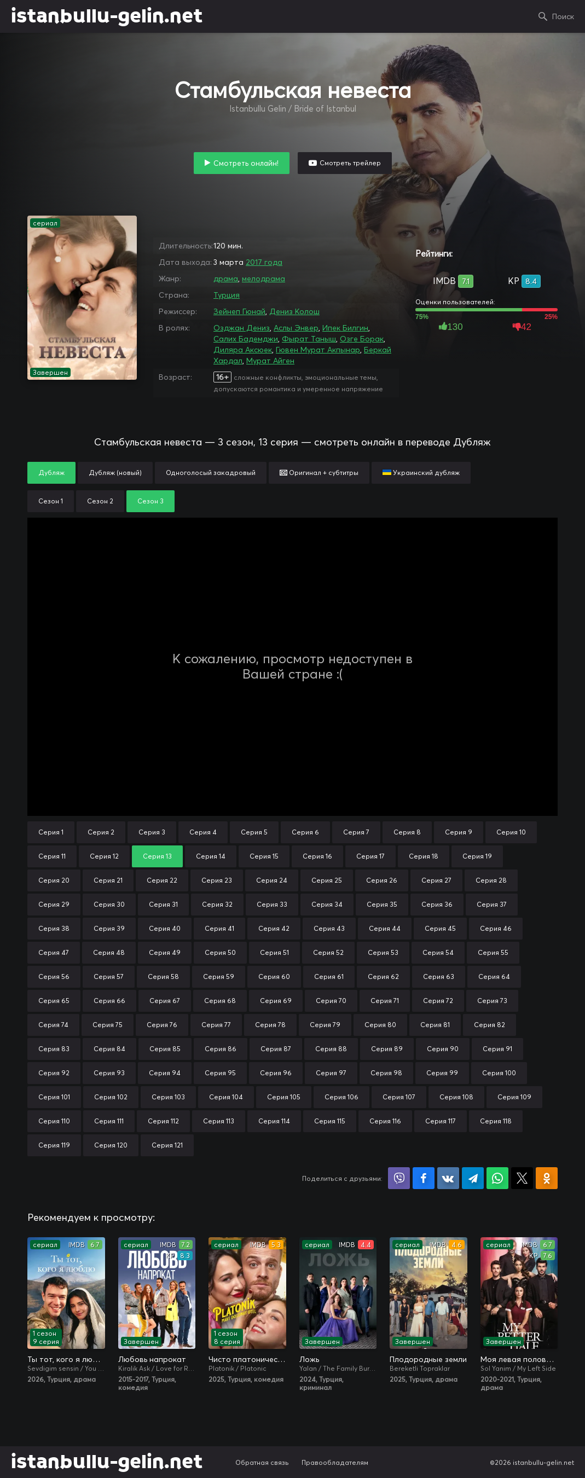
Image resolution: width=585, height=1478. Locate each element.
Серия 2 (101, 832)
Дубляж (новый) (115, 472)
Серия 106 (341, 1097)
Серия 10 (511, 832)
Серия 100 (499, 1073)
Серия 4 (203, 832)
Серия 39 (109, 928)
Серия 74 (53, 1025)
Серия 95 (220, 1073)
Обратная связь (262, 1462)
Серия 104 (226, 1097)
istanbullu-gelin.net (106, 16)
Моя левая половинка (519, 1359)
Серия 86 (220, 1049)
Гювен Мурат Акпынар (318, 350)
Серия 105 (283, 1097)
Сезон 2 (100, 501)
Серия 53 (383, 952)
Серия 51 (274, 952)
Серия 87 (275, 1049)
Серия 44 (385, 928)
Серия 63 (438, 976)
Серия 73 (492, 1000)
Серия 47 (53, 952)
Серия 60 (274, 976)
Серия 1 (50, 832)
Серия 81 (435, 1025)
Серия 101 (54, 1097)
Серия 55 (493, 952)
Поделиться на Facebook (424, 1178)
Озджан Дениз (241, 328)
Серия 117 (440, 1121)
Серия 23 (216, 880)
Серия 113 (218, 1121)
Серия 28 (491, 880)
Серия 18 (423, 856)
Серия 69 (276, 1000)
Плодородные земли (428, 1359)
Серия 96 (276, 1073)
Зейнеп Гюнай (239, 311)
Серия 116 (385, 1121)
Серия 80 (380, 1025)
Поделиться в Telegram (473, 1178)
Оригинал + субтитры (319, 472)
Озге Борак (362, 339)
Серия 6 (305, 832)
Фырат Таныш (309, 339)
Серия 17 (370, 856)
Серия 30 (109, 904)
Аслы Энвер (296, 328)
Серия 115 (329, 1121)
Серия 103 (168, 1097)
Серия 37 (492, 904)
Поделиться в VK (448, 1178)
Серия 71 (384, 1000)
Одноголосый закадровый (211, 472)
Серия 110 (54, 1121)
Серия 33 (272, 904)
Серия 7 (356, 832)
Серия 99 (442, 1073)
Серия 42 (273, 928)
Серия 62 (383, 976)
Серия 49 (165, 952)
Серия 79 (325, 1025)
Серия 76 (162, 1025)
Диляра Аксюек (242, 350)
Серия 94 (165, 1073)
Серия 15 (264, 856)
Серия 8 (407, 832)
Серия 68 (220, 1000)
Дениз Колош (294, 311)
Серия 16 (317, 856)
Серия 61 (329, 976)
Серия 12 (104, 856)
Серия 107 (399, 1097)
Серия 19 (477, 856)
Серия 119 (54, 1145)
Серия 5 (254, 832)
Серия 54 (438, 952)
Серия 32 (217, 904)
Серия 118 (496, 1121)
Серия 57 (109, 976)
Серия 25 (326, 880)
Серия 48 (109, 952)
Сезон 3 (150, 501)
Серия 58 (163, 976)
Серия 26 (381, 880)
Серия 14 (210, 856)
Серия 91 (497, 1049)
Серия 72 (438, 1000)
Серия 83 (53, 1049)
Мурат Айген (270, 361)
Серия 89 (387, 1049)
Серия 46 (496, 928)
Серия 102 (111, 1097)
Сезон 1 (50, 501)
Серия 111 (109, 1121)
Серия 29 (53, 904)
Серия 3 (151, 832)
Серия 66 (109, 1000)
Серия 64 (494, 976)
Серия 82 (489, 1025)
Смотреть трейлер (350, 163)
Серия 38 (53, 928)
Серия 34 (327, 904)
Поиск (563, 16)
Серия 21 (108, 880)
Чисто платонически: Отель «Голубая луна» (247, 1359)
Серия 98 (386, 1073)
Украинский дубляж (421, 472)
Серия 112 (163, 1121)
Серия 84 (109, 1049)
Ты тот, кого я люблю (66, 1359)
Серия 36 (437, 904)
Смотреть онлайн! (246, 163)
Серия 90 (443, 1049)
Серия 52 (328, 952)
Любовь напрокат (152, 1359)
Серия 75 (107, 1025)
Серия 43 (329, 928)
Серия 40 (165, 928)
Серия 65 (53, 1000)
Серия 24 (271, 880)
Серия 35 (382, 904)
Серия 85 (165, 1049)
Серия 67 (164, 1000)
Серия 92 (53, 1073)
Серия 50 (220, 952)
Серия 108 (456, 1097)
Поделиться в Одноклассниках (547, 1178)
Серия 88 (331, 1049)
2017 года (264, 262)
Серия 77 (216, 1025)
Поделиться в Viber (399, 1178)
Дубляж (51, 472)
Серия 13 (157, 856)
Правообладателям (335, 1462)
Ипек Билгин (345, 328)
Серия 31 (163, 904)
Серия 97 (331, 1073)
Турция (226, 295)
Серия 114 (274, 1121)
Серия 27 (436, 880)
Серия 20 (53, 880)
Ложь (309, 1359)
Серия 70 (331, 1000)
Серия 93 (109, 1073)
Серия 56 (53, 976)
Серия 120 (111, 1145)
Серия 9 (458, 832)
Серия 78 (270, 1025)
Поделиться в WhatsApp (497, 1178)
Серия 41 (219, 928)
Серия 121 (167, 1145)
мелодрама (263, 278)
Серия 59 (218, 976)
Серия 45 (440, 928)
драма (225, 278)
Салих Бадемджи (245, 339)
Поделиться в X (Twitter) (522, 1178)
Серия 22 (162, 880)
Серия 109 (514, 1097)
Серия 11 (52, 856)
